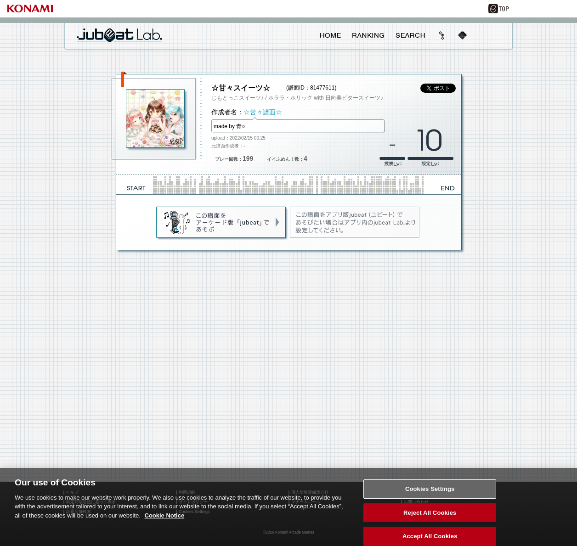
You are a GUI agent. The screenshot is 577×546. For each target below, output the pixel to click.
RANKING (368, 35)
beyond (441, 35)
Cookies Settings (430, 492)
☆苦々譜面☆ (262, 112)
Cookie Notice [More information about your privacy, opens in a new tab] (165, 519)
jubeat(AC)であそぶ (221, 222)
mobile (462, 35)
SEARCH (410, 35)
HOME (330, 35)
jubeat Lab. (119, 35)
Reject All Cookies (429, 516)
